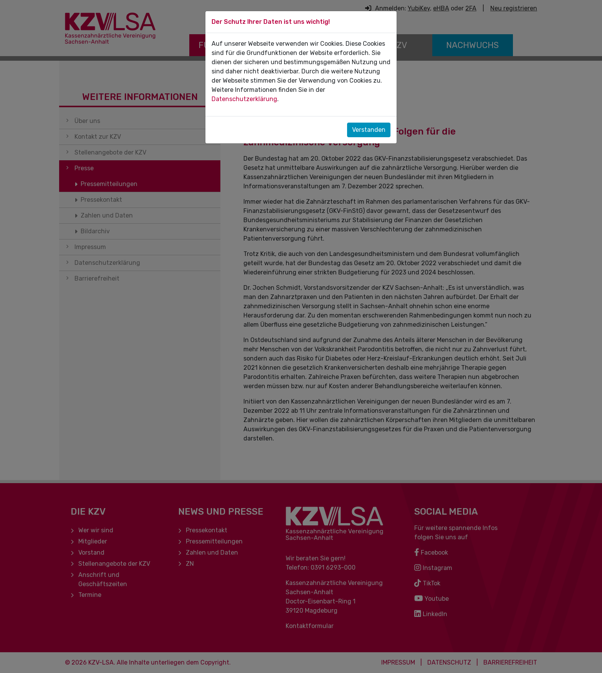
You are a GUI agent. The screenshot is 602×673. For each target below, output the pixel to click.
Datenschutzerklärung (244, 99)
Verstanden (368, 129)
